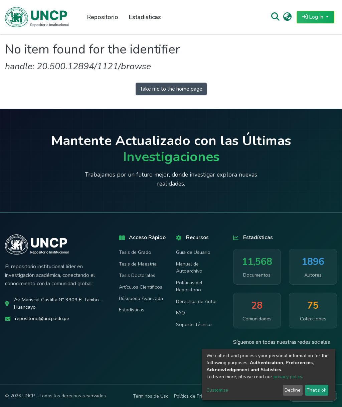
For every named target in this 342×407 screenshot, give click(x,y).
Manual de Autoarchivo (189, 268)
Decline (293, 390)
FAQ (180, 312)
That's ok (316, 390)
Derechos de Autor (196, 301)
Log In (313, 17)
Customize (217, 390)
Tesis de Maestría (138, 264)
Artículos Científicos (140, 287)
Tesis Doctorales (137, 275)
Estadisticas (145, 17)
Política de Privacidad (196, 396)
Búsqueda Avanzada (141, 298)
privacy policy (288, 377)
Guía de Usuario (193, 252)
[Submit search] (275, 17)
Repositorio (102, 17)
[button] (287, 17)
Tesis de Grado (135, 252)
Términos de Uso (151, 396)
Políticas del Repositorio (189, 286)
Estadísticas (131, 309)
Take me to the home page (171, 89)
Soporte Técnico (194, 324)
